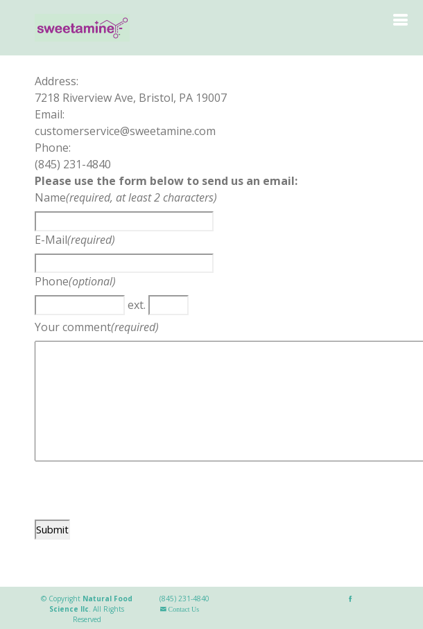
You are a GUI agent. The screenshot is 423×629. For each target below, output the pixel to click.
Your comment (73, 327)
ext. (137, 304)
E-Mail (51, 239)
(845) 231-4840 (184, 598)
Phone (52, 281)
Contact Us (182, 609)
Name (50, 197)
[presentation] (140, 493)
